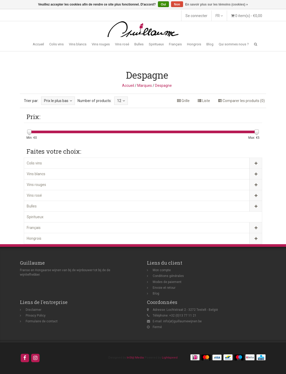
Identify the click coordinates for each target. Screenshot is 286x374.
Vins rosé (122, 44)
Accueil (38, 44)
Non (177, 4)
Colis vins (56, 44)
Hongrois (194, 44)
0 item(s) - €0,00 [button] (246, 16)
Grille (183, 101)
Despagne (163, 85)
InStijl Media (135, 357)
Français (175, 44)
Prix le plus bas (58, 101)
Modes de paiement (167, 282)
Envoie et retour (164, 288)
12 (121, 101)
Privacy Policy (36, 315)
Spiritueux (156, 44)
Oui (163, 4)
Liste (204, 101)
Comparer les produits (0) (241, 101)
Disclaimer (33, 310)
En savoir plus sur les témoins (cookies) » (216, 4)
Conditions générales (168, 276)
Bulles (139, 44)
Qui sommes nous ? (234, 44)
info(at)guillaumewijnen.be (182, 321)
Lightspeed (170, 357)
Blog (209, 44)
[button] (255, 44)
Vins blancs (77, 44)
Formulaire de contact (42, 321)
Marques (144, 85)
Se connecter (196, 16)
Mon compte (162, 270)
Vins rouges (101, 44)
